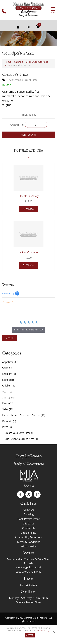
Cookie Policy (42, 630)
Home (8, 61)
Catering (18, 61)
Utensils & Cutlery (29, 196)
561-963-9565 (28, 584)
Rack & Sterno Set (29, 252)
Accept (29, 635)
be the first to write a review (28, 329)
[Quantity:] (35, 124)
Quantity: (17, 124)
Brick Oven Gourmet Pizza (22, 80)
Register (18, 27)
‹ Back (10, 338)
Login (28, 27)
